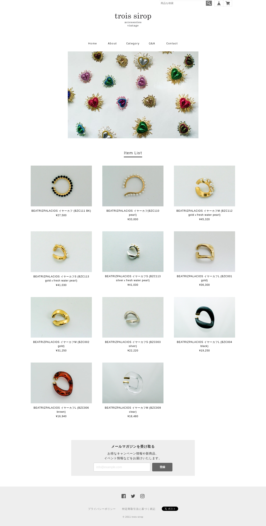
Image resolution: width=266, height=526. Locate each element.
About (112, 43)
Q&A (152, 43)
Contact (172, 43)
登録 (162, 467)
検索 (209, 3)
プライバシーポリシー (102, 508)
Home (92, 43)
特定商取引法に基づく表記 (138, 508)
